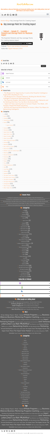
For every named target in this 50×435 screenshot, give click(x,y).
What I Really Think (8, 187)
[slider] (15, 43)
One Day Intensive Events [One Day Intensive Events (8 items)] (34, 326)
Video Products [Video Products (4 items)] (25, 333)
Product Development (8, 165)
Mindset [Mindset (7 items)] (10, 326)
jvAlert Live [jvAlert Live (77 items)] (11, 324)
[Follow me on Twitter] (5, 15)
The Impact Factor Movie (9, 175)
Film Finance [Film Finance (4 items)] (47, 317)
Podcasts (6, 159)
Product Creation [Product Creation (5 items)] (16, 328)
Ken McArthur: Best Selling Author (16, 433)
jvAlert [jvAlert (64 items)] (3, 324)
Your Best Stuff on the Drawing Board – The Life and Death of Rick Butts (28, 302)
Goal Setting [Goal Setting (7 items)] (9, 319)
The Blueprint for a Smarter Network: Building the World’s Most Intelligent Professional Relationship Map (24, 97)
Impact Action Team (8, 134)
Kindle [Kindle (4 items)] (37, 324)
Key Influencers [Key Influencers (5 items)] (33, 324)
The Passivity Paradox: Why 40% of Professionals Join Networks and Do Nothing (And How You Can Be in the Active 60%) (25, 101)
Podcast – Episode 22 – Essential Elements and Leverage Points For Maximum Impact (16, 33)
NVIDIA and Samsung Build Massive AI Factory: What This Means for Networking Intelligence (26, 108)
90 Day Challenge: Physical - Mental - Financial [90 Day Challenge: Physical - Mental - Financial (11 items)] (12, 315)
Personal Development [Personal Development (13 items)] (7, 328)
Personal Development (8, 154)
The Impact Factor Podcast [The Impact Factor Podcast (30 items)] (22, 331)
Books (5, 116)
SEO (5, 167)
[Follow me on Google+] (11, 15)
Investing (5, 142)
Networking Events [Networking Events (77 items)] (20, 326)
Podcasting (6, 156)
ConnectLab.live (7, 120)
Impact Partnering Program (9, 140)
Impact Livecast (9, 125)
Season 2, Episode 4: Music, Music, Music (31, 303)
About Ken (42, 307)
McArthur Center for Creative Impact (11, 150)
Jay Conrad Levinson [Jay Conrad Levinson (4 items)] (34, 321)
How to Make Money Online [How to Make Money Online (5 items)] (34, 319)
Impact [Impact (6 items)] (41, 319)
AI (4, 114)
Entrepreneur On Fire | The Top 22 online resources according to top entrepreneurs (22, 307)
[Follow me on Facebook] (8, 15)
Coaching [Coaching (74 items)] (35, 317)
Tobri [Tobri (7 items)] (32, 331)
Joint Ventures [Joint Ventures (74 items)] (44, 321)
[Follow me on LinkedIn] (16, 15)
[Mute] (27, 43)
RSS (21, 48)
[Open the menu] (48, 14)
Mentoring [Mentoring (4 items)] (7, 326)
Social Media (6, 169)
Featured (5, 128)
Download (24, 46)
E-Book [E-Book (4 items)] (40, 317)
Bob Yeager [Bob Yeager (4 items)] (40, 315)
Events (5, 122)
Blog (7, 21)
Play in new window (13, 46)
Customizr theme (40, 433)
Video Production (7, 185)
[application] (17, 43)
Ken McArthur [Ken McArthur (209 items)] (23, 323)
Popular (5, 161)
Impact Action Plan (8, 132)
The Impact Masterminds (9, 181)
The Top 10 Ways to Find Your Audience (30, 305)
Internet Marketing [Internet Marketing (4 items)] (27, 321)
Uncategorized (7, 183)
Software (6, 171)
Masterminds (6, 148)
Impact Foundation (8, 136)
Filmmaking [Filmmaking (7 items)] (4, 319)
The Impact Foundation (8, 179)
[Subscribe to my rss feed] (3, 15)
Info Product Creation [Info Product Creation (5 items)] (19, 321)
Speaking (5, 173)
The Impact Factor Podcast (9, 177)
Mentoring (6, 152)
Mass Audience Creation (9, 146)
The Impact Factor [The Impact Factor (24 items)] (40, 328)
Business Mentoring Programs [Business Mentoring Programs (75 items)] (19, 317)
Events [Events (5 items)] (43, 317)
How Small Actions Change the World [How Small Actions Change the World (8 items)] (20, 319)
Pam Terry (10, 302)
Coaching (5, 118)
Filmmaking (6, 130)
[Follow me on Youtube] (13, 15)
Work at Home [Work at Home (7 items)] (38, 333)
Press (5, 163)
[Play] (3, 43)
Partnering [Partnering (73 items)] (44, 326)
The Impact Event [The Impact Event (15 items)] (30, 328)
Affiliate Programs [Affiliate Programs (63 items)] (30, 314)
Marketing (6, 144)
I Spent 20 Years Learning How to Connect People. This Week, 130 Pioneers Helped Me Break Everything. (25, 105)
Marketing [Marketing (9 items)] (41, 324)
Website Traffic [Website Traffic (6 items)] (31, 333)
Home (3, 21)
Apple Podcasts (13, 48)
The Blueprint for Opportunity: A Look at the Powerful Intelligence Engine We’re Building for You (25, 94)
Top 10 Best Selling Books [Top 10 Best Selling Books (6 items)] (39, 331)
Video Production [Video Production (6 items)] (18, 333)
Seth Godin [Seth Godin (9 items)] (22, 328)
